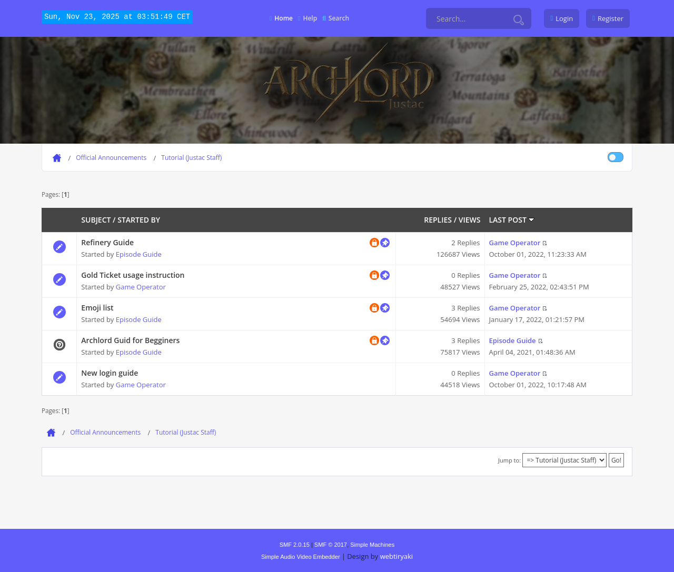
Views (470, 220)
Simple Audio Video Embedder (300, 557)
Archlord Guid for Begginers (130, 340)
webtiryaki (396, 556)
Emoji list (97, 308)
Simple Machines (372, 544)
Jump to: (509, 460)
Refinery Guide (107, 242)
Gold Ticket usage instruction (132, 275)
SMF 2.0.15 (295, 544)
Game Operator (515, 242)
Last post (512, 220)
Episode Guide (139, 254)
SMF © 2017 (330, 544)
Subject (96, 220)
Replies (438, 220)
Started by (138, 220)
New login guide (109, 373)
